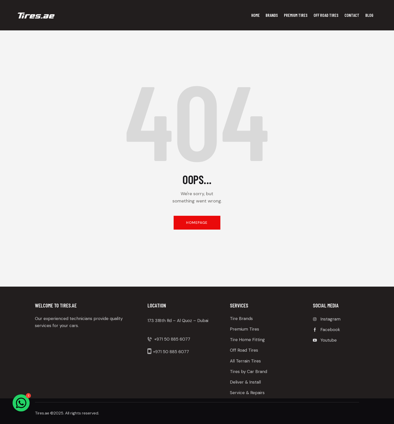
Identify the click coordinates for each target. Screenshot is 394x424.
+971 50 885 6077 (172, 339)
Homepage (197, 222)
